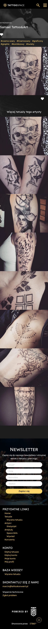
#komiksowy (18, 44)
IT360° (33, 623)
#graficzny (37, 41)
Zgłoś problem (10, 595)
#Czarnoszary (23, 41)
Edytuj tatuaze (12, 552)
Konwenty (10, 539)
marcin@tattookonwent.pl (15, 586)
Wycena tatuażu (15, 519)
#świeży (30, 44)
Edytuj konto (11, 555)
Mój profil (9, 561)
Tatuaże (8, 516)
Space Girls (12, 533)
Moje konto (10, 558)
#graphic (5, 44)
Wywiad (10, 536)
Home (7, 513)
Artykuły (9, 529)
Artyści (8, 523)
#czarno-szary (8, 41)
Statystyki (11, 526)
